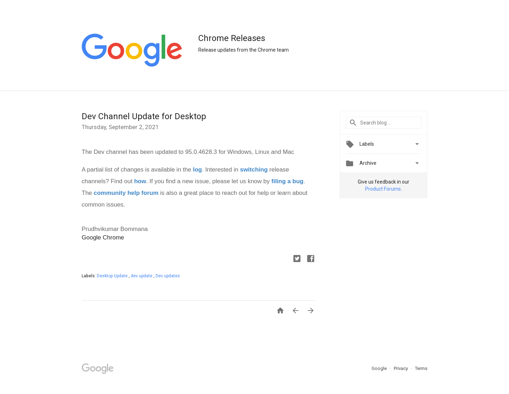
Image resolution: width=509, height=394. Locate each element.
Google (379, 368)
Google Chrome (103, 237)
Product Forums (383, 189)
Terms (421, 368)
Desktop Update (113, 275)
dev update (142, 275)
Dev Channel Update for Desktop (144, 116)
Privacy (401, 368)
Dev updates (168, 275)
